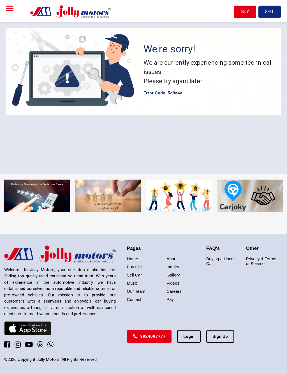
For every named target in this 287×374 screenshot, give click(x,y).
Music (132, 283)
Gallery (173, 275)
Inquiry (172, 266)
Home (132, 258)
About (171, 258)
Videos (172, 283)
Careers (173, 291)
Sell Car (134, 275)
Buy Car (134, 266)
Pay (170, 299)
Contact (134, 299)
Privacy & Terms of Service (261, 261)
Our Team (136, 291)
